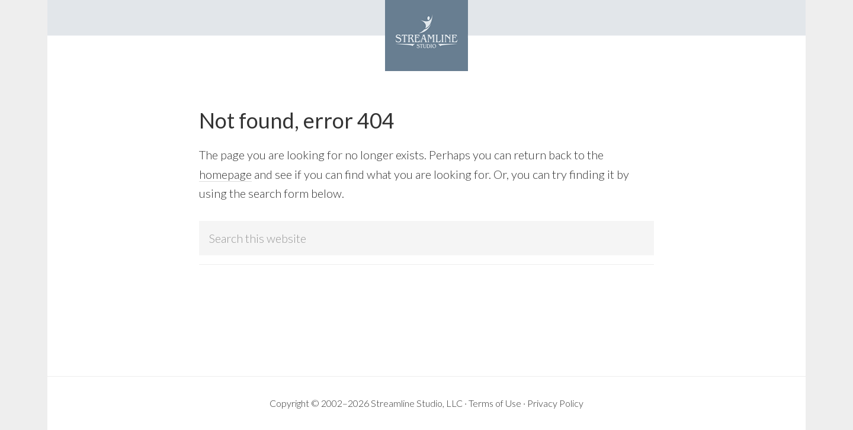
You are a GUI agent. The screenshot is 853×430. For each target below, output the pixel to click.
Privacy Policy (555, 403)
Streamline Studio (426, 35)
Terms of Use (495, 403)
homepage (225, 174)
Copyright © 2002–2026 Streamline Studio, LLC (366, 403)
